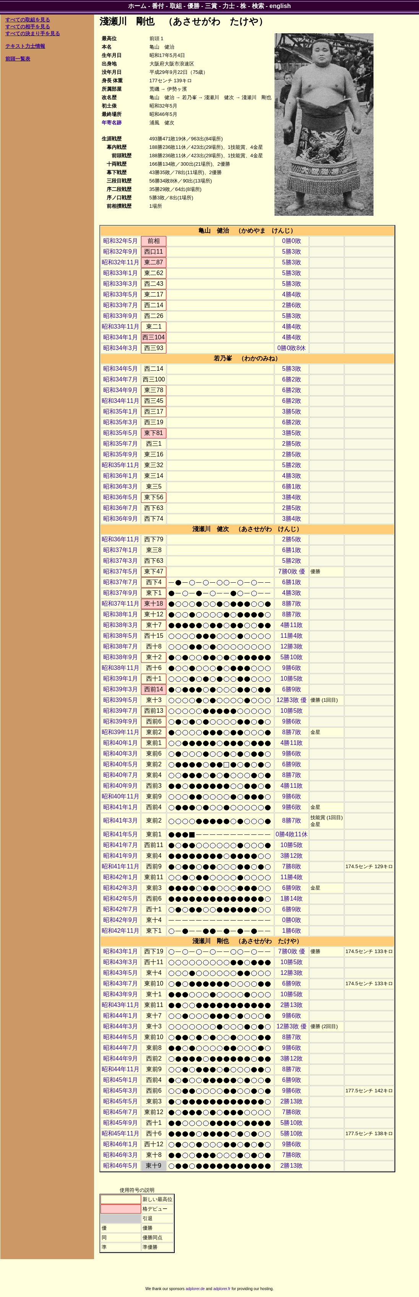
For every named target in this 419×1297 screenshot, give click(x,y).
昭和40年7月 (120, 775)
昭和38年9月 (120, 657)
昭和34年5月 (120, 368)
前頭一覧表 (17, 59)
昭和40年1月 (120, 743)
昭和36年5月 (120, 497)
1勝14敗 (292, 898)
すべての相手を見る (27, 26)
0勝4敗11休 (292, 834)
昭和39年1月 (120, 678)
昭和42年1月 (120, 877)
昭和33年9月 (120, 316)
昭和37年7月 (120, 582)
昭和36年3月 (120, 486)
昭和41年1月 (120, 807)
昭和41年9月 (120, 855)
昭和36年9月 (120, 518)
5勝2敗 (291, 465)
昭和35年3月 (120, 422)
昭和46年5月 (120, 1165)
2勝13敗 (292, 1005)
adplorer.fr (222, 1289)
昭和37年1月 (120, 550)
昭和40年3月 (120, 753)
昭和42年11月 (121, 930)
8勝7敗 (291, 603)
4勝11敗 (292, 625)
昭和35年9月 (120, 454)
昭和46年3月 (120, 1155)
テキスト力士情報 (25, 46)
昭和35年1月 (120, 411)
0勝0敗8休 (292, 348)
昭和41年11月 (121, 866)
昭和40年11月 (121, 796)
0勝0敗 (291, 241)
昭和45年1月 (120, 1080)
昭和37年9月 (120, 593)
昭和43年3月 (120, 962)
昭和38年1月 (120, 614)
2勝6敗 (291, 305)
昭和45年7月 (120, 1112)
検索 (258, 6)
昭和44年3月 (120, 1026)
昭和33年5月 (120, 294)
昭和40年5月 (120, 764)
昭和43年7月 (120, 983)
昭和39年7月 (120, 710)
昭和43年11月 (121, 1005)
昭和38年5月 (120, 635)
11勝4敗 (292, 635)
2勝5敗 (291, 443)
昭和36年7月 (120, 508)
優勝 (193, 6)
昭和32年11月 (121, 262)
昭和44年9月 (120, 1058)
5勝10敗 (292, 657)
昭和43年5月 (120, 972)
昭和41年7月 (120, 845)
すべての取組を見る (27, 20)
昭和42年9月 (120, 920)
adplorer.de (195, 1289)
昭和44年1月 (120, 1015)
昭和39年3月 (120, 689)
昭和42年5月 (120, 898)
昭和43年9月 (120, 994)
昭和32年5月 (120, 241)
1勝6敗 (291, 930)
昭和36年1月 (120, 476)
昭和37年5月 (120, 571)
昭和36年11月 (121, 539)
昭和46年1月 (120, 1144)
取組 (176, 6)
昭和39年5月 (120, 700)
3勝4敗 (291, 497)
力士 (228, 6)
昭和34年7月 (120, 379)
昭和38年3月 (120, 625)
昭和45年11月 (121, 1133)
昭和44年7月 (120, 1047)
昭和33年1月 (120, 273)
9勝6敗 (291, 668)
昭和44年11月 (121, 1069)
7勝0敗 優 (291, 571)
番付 (158, 6)
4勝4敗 (291, 294)
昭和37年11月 (121, 603)
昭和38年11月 (121, 668)
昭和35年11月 (121, 465)
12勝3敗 (292, 646)
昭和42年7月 (120, 909)
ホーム (137, 6)
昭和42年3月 (120, 888)
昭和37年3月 (120, 560)
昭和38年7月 (120, 646)
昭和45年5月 (120, 1101)
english (280, 6)
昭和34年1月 (120, 337)
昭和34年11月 (121, 401)
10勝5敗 (292, 678)
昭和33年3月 (120, 283)
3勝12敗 (292, 855)
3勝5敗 (291, 411)
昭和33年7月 (120, 305)
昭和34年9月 (120, 390)
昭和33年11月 (121, 326)
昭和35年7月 (120, 443)
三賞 (211, 6)
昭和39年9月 (120, 721)
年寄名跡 (112, 122)
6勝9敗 (291, 689)
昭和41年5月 (120, 834)
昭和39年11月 (121, 732)
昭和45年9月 (120, 1122)
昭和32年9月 (120, 251)
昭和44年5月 (120, 1037)
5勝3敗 (291, 251)
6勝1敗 (291, 486)
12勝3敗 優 (291, 700)
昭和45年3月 (120, 1090)
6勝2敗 (291, 379)
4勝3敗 (291, 476)
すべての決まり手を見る (32, 33)
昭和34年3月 (120, 348)
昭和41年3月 (120, 820)
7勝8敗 (291, 866)
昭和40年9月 (120, 785)
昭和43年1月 (120, 951)
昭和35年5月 (120, 433)
